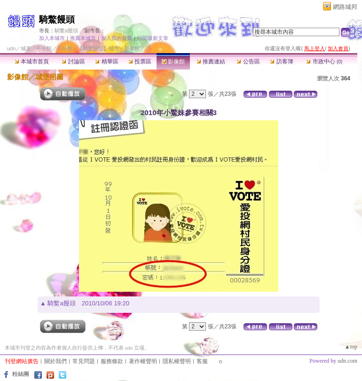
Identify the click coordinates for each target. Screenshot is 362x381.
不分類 (44, 48)
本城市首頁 (32, 61)
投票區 (139, 61)
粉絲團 (20, 374)
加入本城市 (52, 38)
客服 (202, 361)
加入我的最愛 (116, 38)
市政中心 (324, 61)
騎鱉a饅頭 (66, 30)
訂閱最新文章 (152, 38)
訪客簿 (281, 61)
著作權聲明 (143, 361)
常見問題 (83, 361)
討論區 (73, 61)
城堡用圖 (49, 77)
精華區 (106, 61)
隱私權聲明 (177, 361)
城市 (26, 48)
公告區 (248, 61)
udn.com (347, 361)
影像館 (173, 61)
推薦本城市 (83, 38)
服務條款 (112, 361)
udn (11, 48)
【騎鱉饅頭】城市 (98, 48)
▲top (351, 346)
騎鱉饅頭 (57, 19)
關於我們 (55, 361)
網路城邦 (345, 6)
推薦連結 (211, 61)
